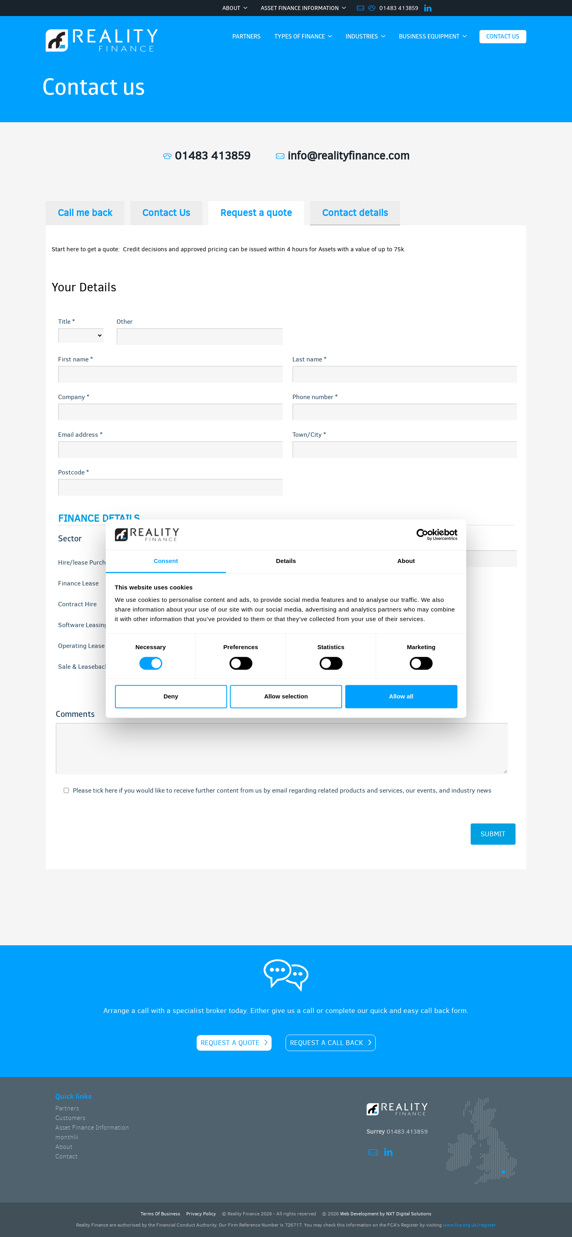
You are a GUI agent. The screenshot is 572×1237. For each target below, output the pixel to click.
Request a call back (326, 1042)
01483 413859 (398, 8)
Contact (66, 1156)
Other (125, 321)
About (64, 1146)
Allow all (401, 696)
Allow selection (286, 696)
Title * (66, 321)
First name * (75, 359)
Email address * (80, 434)
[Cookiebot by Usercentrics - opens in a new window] (422, 535)
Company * (73, 397)
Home (102, 41)
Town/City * (309, 434)
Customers (70, 1118)
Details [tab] (286, 561)
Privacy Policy (201, 1214)
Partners (67, 1108)
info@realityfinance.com (342, 155)
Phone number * (315, 397)
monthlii (67, 1137)
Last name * (309, 359)
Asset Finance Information (92, 1127)
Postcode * (73, 472)
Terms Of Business (160, 1214)
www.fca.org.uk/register (469, 1225)
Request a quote (230, 1042)
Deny (170, 696)
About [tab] (406, 561)
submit (493, 834)
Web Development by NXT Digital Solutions (385, 1214)
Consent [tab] (166, 561)
